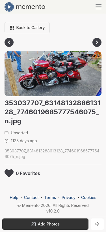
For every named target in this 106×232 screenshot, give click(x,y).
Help (14, 197)
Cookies (88, 197)
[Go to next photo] (96, 42)
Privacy (68, 197)
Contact (31, 197)
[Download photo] (97, 224)
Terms (50, 197)
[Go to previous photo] (9, 42)
